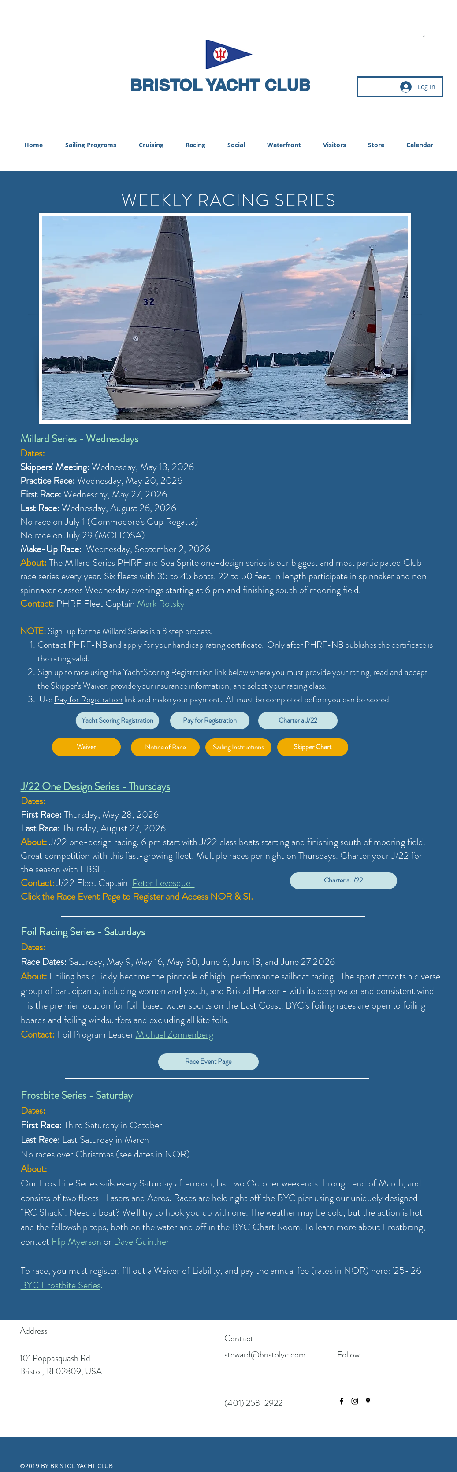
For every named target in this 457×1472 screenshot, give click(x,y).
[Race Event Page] (208, 1062)
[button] (424, 36)
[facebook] (341, 1401)
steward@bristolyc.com (264, 1354)
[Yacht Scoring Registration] (117, 721)
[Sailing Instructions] (238, 747)
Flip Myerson (76, 1241)
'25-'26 (407, 1270)
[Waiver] (86, 747)
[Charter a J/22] (298, 721)
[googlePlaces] (368, 1401)
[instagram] (354, 1401)
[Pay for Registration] (210, 721)
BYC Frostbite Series (60, 1285)
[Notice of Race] (165, 747)
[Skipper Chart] (312, 747)
